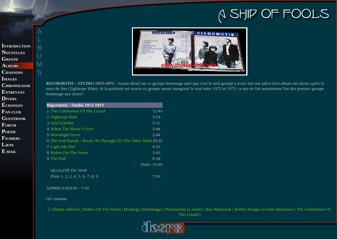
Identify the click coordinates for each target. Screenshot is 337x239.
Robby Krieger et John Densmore (264, 209)
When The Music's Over (72, 128)
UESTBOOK (14, 119)
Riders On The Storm (69, 152)
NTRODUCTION (16, 46)
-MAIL (9, 152)
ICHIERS (11, 138)
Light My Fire (63, 146)
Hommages (153, 209)
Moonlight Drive (65, 134)
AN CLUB (11, 112)
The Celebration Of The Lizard (78, 110)
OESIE (9, 132)
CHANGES (12, 105)
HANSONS (12, 73)
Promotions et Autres (184, 209)
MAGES (9, 79)
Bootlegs (131, 209)
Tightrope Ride (64, 116)
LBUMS (10, 66)
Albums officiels (65, 209)
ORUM (9, 125)
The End (58, 158)
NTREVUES (13, 92)
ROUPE (10, 59)
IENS (7, 145)
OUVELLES (13, 53)
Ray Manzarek (218, 209)
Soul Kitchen (62, 122)
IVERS (9, 99)
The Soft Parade (65, 140)
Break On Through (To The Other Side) (117, 140)
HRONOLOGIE (16, 86)
